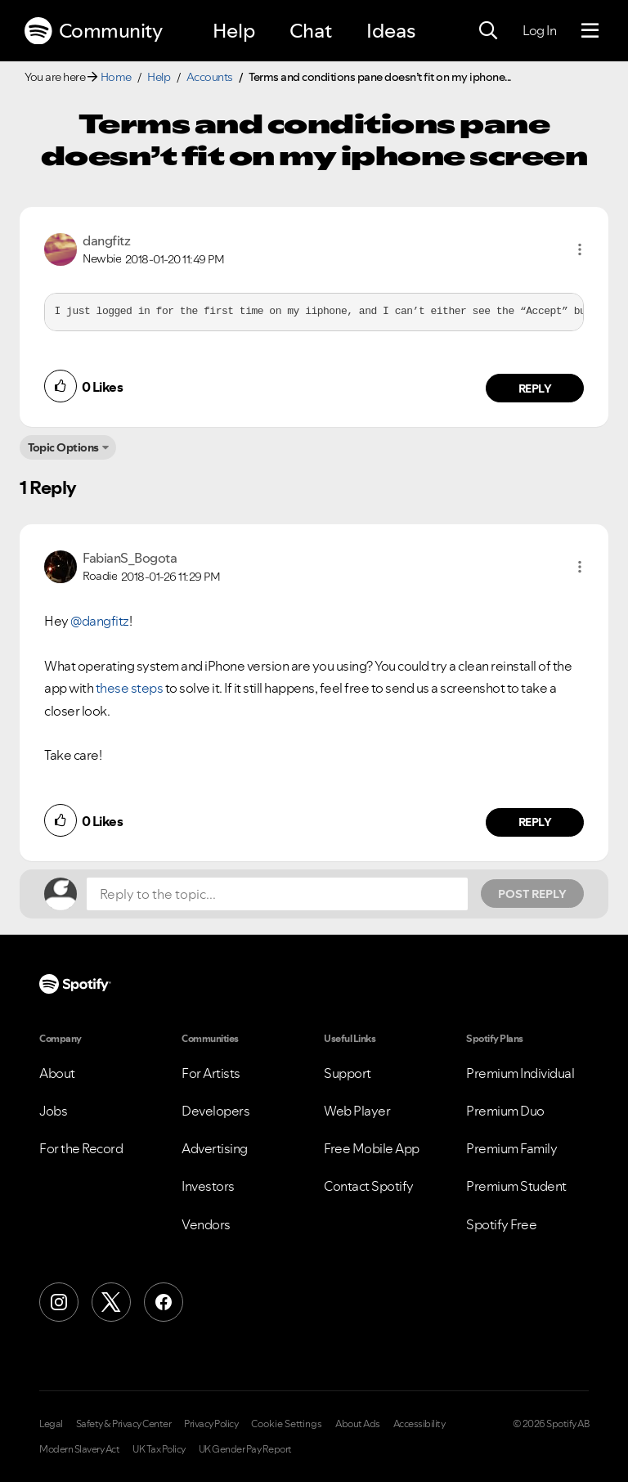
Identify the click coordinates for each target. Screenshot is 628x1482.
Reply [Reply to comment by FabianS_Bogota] (535, 822)
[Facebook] (163, 1302)
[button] (579, 249)
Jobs (53, 1111)
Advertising (215, 1148)
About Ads (357, 1423)
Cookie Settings (286, 1423)
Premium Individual (520, 1073)
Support (347, 1073)
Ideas (390, 30)
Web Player (357, 1111)
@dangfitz (99, 621)
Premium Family (511, 1148)
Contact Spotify (369, 1186)
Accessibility (419, 1423)
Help (234, 30)
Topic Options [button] (63, 447)
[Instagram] (58, 1302)
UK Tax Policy (159, 1449)
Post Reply (532, 894)
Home (116, 77)
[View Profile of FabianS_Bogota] (130, 558)
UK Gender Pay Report (245, 1449)
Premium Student (516, 1186)
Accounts (209, 77)
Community (93, 31)
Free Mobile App (371, 1148)
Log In (539, 30)
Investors (208, 1186)
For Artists (211, 1073)
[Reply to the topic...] (277, 894)
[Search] (488, 31)
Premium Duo (505, 1111)
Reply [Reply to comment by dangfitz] (535, 388)
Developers (215, 1111)
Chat (310, 30)
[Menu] (589, 31)
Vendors (206, 1224)
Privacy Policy (211, 1423)
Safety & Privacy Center (124, 1423)
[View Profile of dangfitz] (106, 240)
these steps (130, 688)
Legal (51, 1423)
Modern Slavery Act (79, 1449)
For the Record (81, 1148)
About (57, 1073)
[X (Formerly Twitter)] (111, 1302)
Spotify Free (501, 1224)
